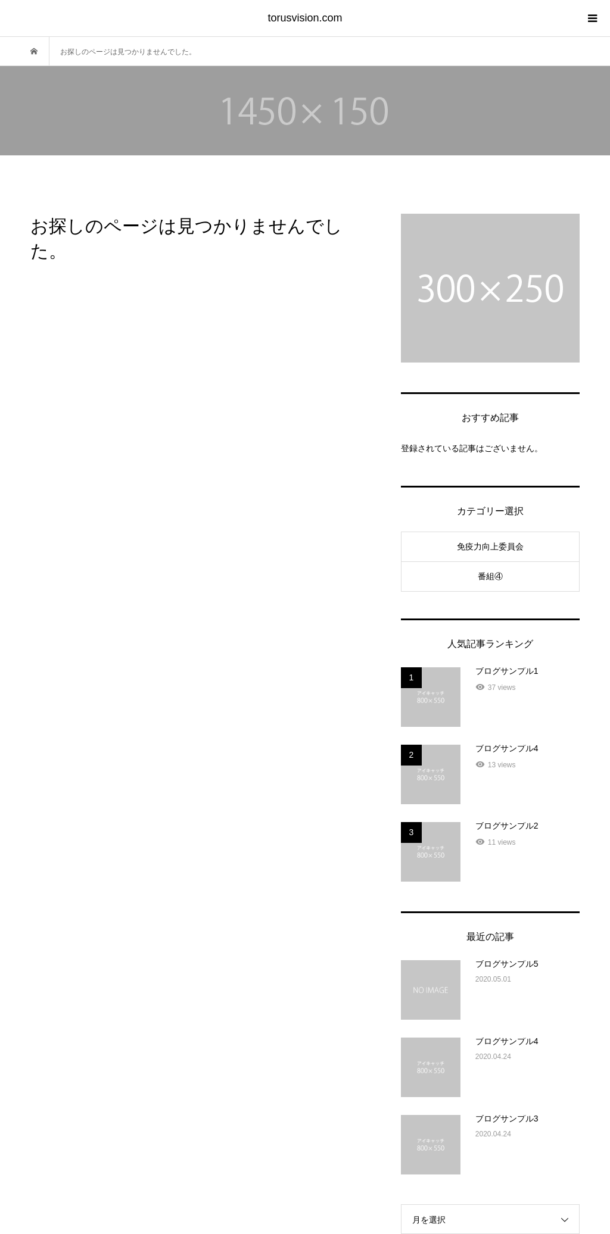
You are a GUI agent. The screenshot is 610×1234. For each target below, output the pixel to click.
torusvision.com (304, 18)
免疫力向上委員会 (490, 546)
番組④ (490, 576)
